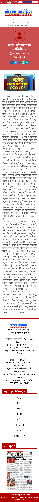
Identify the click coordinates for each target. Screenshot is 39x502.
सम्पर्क (19, 430)
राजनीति (19, 403)
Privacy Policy (25, 494)
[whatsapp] (23, 62)
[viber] (19, 62)
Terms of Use (14, 494)
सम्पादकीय (19, 425)
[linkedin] (27, 62)
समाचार (19, 408)
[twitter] (15, 62)
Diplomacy (19, 436)
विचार (19, 414)
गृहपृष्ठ (19, 397)
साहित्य (19, 419)
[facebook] (12, 62)
